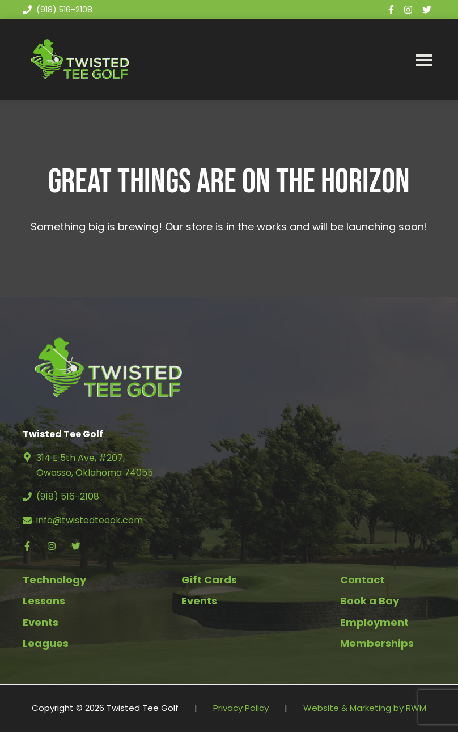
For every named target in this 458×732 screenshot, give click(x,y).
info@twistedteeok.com (89, 520)
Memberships (377, 643)
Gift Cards (209, 580)
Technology (54, 580)
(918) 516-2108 (57, 9)
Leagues (46, 643)
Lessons (44, 601)
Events (40, 622)
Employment (374, 622)
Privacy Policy (241, 708)
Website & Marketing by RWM (364, 708)
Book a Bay (369, 601)
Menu (424, 59)
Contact (362, 580)
